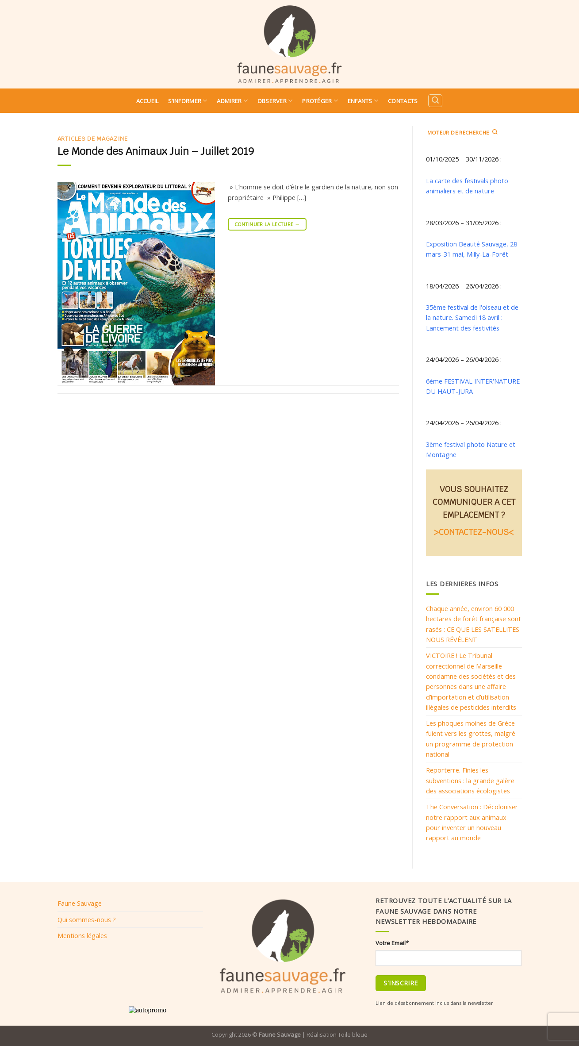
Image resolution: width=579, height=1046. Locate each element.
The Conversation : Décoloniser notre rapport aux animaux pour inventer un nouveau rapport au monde (472, 822)
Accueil (147, 101)
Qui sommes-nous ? (87, 919)
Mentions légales (82, 935)
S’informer (187, 100)
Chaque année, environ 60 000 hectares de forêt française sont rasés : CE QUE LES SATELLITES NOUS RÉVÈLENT (473, 624)
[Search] (435, 100)
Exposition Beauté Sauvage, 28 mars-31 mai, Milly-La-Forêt (471, 248)
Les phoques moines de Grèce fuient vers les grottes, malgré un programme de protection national (470, 738)
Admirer (232, 100)
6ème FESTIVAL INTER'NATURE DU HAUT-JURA (473, 386)
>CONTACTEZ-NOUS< (474, 532)
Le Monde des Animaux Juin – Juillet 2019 (156, 151)
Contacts (403, 101)
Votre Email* (392, 943)
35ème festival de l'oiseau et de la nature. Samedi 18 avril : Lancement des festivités (472, 317)
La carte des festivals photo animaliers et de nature (467, 185)
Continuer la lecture (267, 224)
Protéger (320, 100)
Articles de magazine (93, 138)
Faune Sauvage (80, 903)
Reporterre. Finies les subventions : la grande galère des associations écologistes (470, 780)
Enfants (363, 100)
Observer (275, 100)
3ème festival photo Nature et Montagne (470, 449)
